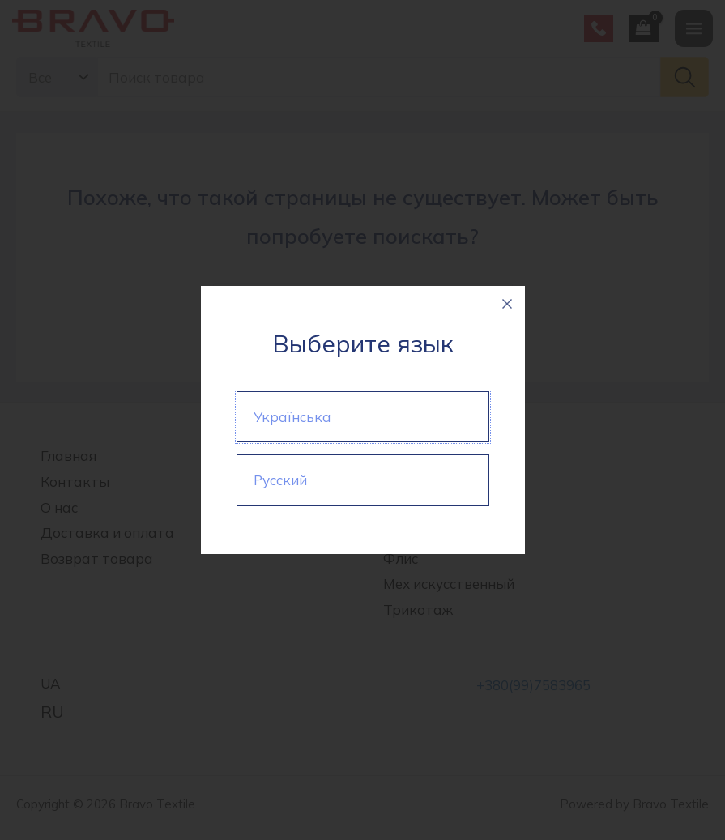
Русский (280, 479)
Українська (292, 416)
